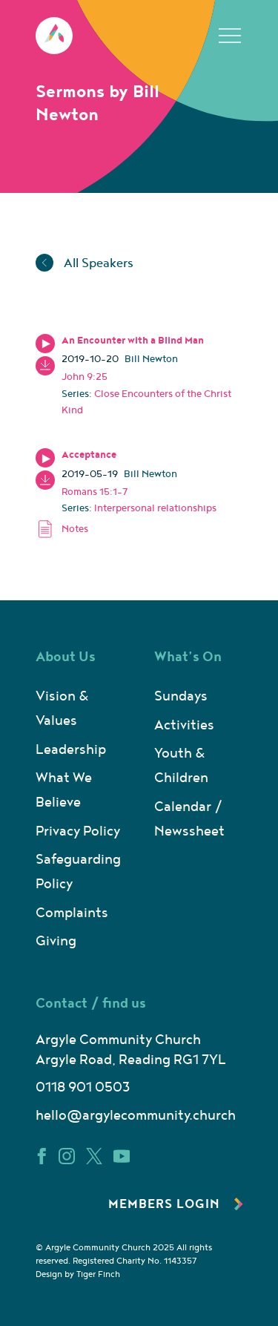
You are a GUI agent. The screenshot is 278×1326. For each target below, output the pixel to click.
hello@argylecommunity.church (136, 1115)
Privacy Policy (78, 831)
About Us (66, 657)
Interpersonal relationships (155, 508)
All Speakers (84, 263)
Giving (56, 941)
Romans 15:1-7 (95, 492)
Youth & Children (181, 766)
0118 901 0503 (83, 1087)
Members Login (175, 1204)
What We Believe (64, 790)
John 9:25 (84, 377)
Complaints (72, 913)
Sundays (181, 696)
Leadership (71, 749)
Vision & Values (62, 708)
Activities (184, 725)
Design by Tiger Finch (78, 1274)
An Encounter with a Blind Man (133, 341)
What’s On (188, 657)
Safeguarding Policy (78, 872)
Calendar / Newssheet (189, 819)
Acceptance (89, 455)
